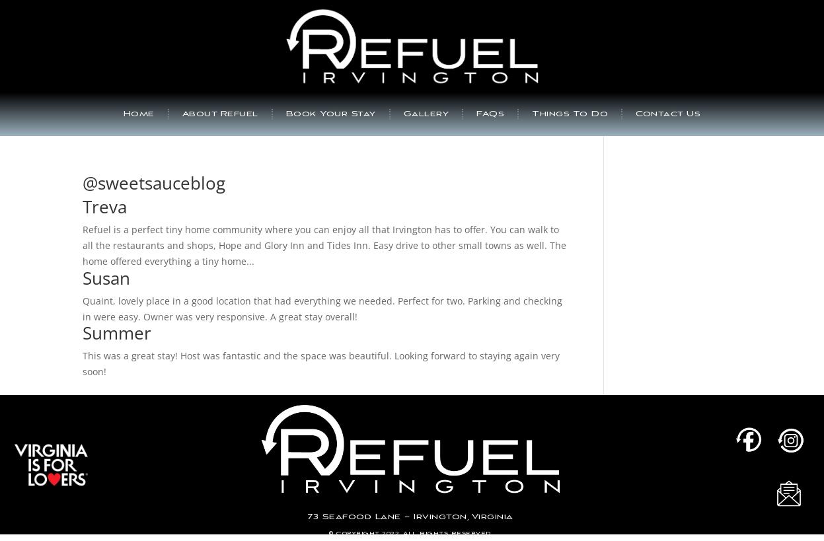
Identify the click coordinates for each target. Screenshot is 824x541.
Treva (105, 207)
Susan (106, 278)
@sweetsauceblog (154, 183)
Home (139, 114)
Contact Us (668, 114)
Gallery (426, 114)
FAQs (490, 114)
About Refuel (220, 114)
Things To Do (570, 114)
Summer (117, 333)
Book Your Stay (331, 114)
